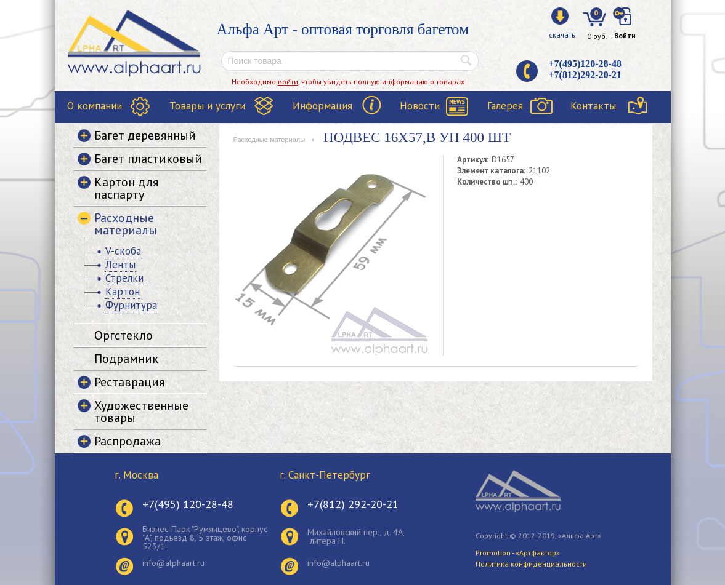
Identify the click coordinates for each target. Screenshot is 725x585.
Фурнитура (131, 305)
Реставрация (129, 382)
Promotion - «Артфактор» (518, 552)
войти (288, 81)
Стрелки (124, 278)
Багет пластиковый (148, 159)
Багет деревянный (145, 135)
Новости (420, 106)
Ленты (120, 264)
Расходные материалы (269, 139)
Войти (625, 35)
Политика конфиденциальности (531, 563)
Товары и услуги (207, 106)
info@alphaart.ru (173, 562)
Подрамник (126, 359)
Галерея (505, 106)
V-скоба (123, 251)
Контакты (593, 106)
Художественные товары (141, 411)
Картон (122, 291)
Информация (322, 106)
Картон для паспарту (126, 188)
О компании (94, 106)
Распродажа (127, 441)
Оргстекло (123, 335)
